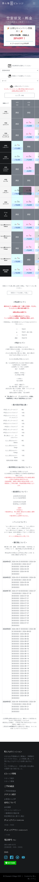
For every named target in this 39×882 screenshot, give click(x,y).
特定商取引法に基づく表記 (14, 816)
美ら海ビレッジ (13, 3)
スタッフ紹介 (9, 778)
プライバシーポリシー (12, 810)
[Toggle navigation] (34, 3)
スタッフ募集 (9, 781)
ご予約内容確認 (10, 791)
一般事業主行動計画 (11, 813)
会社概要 (7, 807)
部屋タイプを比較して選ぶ (19, 293)
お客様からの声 (10, 799)
